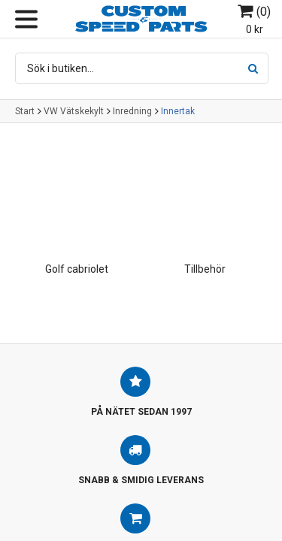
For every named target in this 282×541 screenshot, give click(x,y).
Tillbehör (205, 269)
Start (25, 111)
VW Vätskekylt (74, 111)
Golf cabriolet (76, 269)
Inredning (132, 111)
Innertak (178, 111)
